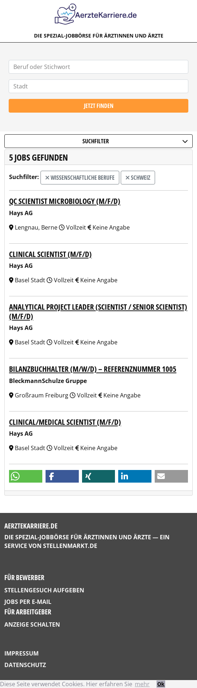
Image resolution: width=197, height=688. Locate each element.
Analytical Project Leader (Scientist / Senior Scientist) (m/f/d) (98, 311)
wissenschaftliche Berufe (80, 178)
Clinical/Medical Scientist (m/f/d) (65, 422)
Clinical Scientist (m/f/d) (50, 254)
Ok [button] (160, 683)
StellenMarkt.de (70, 546)
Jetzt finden (99, 106)
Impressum (21, 653)
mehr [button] (142, 684)
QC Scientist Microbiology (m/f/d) (64, 201)
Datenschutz (25, 665)
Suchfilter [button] (135, 141)
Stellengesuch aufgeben (44, 590)
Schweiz (137, 178)
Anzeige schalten (32, 624)
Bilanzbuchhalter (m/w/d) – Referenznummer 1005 (92, 368)
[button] (25, 476)
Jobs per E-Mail (27, 602)
